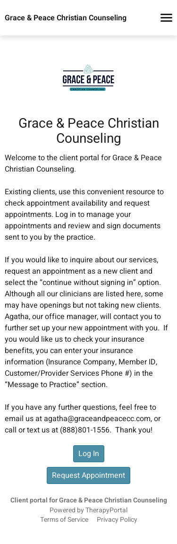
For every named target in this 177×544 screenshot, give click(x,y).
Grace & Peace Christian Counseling (65, 18)
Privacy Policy (117, 520)
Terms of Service (64, 520)
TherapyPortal (106, 510)
